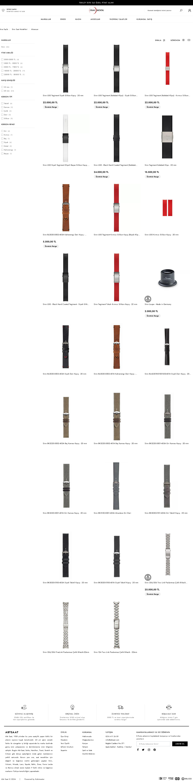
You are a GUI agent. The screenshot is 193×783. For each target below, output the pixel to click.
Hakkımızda (86, 736)
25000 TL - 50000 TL (14, 74)
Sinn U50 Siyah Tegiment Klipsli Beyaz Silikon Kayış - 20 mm (65, 165)
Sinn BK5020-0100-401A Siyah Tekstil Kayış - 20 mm (116, 582)
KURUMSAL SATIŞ (144, 19)
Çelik (8, 111)
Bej (7, 138)
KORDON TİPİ (6, 96)
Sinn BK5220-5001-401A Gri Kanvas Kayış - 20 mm (64, 513)
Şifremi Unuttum (67, 747)
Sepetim (64, 750)
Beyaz (8, 153)
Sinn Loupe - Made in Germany (158, 304)
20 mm (9, 91)
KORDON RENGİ (8, 124)
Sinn (5, 47)
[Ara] (181, 10)
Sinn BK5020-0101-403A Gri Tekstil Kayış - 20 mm (166, 513)
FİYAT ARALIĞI (7, 52)
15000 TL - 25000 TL (14, 70)
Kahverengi (10, 150)
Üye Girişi (64, 736)
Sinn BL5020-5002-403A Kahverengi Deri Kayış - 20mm (64, 234)
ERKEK (63, 19)
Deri (7, 114)
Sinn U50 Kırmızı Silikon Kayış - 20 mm (162, 234)
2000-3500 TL (11, 59)
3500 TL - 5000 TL (13, 63)
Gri (7, 131)
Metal (8, 146)
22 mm (8, 87)
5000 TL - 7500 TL (13, 67)
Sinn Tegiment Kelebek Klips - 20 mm (161, 165)
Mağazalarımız (88, 740)
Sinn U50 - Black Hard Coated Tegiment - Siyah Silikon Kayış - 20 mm (66, 304)
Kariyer (85, 743)
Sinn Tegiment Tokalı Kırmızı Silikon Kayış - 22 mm (115, 304)
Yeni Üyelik (65, 743)
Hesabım (64, 740)
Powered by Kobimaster (34, 779)
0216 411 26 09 (112, 736)
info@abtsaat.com (112, 740)
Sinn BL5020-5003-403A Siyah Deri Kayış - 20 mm (64, 373)
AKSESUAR (95, 19)
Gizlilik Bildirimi (88, 754)
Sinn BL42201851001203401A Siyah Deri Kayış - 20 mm (167, 373)
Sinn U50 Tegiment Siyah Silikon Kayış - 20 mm (63, 95)
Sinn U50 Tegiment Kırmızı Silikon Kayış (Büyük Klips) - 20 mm (117, 234)
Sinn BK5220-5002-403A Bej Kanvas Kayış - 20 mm (65, 443)
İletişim (85, 747)
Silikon (8, 118)
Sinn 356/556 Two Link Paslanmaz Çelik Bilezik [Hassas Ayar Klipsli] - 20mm (165, 582)
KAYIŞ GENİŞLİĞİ (8, 80)
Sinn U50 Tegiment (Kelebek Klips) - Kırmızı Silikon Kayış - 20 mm (166, 95)
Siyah (8, 142)
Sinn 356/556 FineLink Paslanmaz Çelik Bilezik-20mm (66, 652)
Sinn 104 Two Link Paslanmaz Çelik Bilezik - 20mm (115, 652)
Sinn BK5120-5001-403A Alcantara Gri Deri (112, 513)
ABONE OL (179, 744)
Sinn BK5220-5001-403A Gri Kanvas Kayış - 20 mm (167, 443)
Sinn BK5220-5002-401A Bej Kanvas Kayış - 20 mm (116, 443)
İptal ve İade (87, 750)
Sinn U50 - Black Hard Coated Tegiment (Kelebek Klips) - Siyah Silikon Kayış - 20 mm (115, 165)
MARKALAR (46, 19)
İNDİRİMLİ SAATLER (118, 19)
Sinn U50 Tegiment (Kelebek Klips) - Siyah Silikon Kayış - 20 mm (115, 95)
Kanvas (8, 107)
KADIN (78, 19)
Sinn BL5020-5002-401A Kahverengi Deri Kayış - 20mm (114, 373)
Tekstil (8, 103)
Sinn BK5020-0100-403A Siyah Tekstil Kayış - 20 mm (65, 582)
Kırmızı (8, 135)
